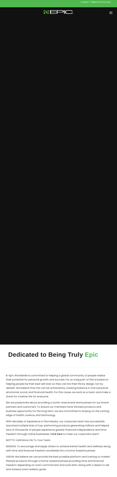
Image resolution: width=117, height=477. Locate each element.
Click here (56, 434)
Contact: (85, 2)
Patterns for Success (101, 2)
